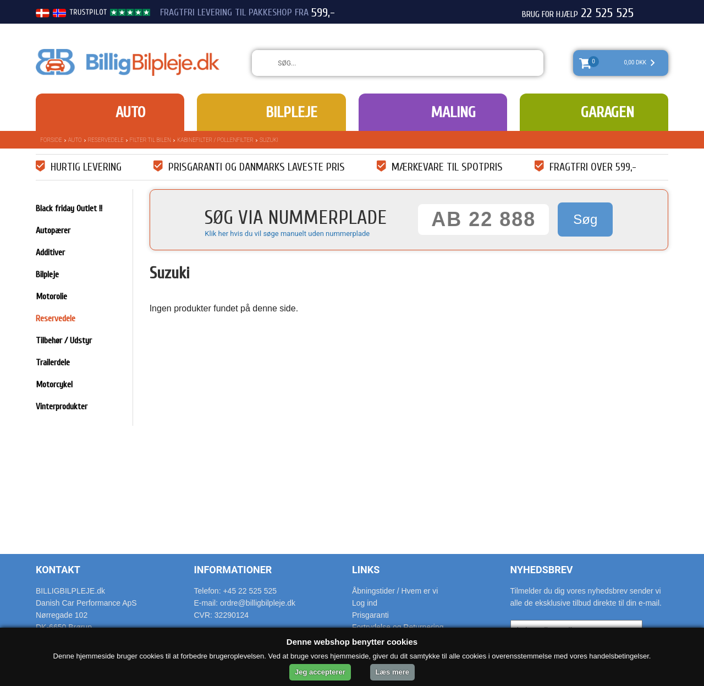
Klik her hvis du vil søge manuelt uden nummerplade (287, 233)
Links (366, 569)
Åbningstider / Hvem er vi (395, 590)
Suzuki (269, 140)
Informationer (233, 569)
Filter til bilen (150, 140)
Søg (585, 219)
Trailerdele (53, 362)
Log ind (364, 603)
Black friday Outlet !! (69, 208)
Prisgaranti (370, 615)
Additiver (50, 252)
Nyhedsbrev (541, 569)
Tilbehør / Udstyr (64, 340)
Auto (130, 112)
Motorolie (51, 296)
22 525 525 (607, 13)
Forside (51, 140)
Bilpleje (291, 112)
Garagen (607, 112)
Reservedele (106, 140)
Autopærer (53, 230)
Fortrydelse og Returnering (398, 627)
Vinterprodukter (61, 406)
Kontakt (58, 569)
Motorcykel (54, 384)
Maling (453, 112)
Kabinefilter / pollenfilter (215, 140)
